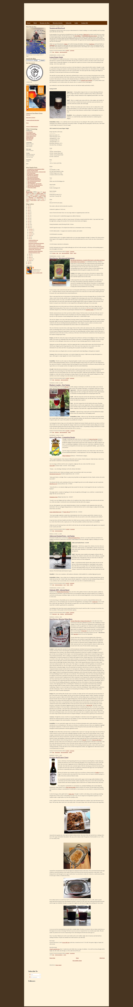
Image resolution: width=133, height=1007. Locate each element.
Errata (27, 122)
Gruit (43, 198)
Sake (38, 200)
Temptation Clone (53, 497)
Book (35, 23)
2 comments (72, 612)
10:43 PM (67, 430)
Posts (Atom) (58, 965)
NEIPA (36, 194)
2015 (29, 218)
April (30, 255)
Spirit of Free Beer (93, 439)
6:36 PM (67, 953)
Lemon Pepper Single (33, 241)
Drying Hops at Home (32, 187)
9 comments (72, 529)
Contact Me (84, 23)
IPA (27, 194)
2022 (29, 208)
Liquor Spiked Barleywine (55, 512)
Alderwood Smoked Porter (74, 537)
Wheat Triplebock (66, 455)
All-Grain (53, 253)
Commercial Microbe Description (32, 120)
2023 (29, 207)
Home (28, 23)
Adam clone (71, 794)
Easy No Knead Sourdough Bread (34, 180)
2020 (29, 210)
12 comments (72, 953)
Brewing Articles (58, 23)
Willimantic (52, 45)
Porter (40, 196)
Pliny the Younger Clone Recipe (34, 186)
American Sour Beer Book (31, 198)
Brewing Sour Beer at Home (32, 170)
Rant (39, 198)
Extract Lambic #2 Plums (31, 135)
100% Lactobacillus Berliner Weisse (34, 179)
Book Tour (28, 114)
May (30, 254)
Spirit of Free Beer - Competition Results (36, 246)
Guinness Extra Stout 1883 (31, 134)
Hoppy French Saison (31, 173)
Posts (31, 974)
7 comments (72, 251)
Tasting (75, 253)
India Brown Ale (53, 483)
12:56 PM (67, 529)
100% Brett (35, 196)
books (90, 309)
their (76, 634)
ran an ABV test (65, 942)
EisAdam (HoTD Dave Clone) (34, 252)
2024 (29, 205)
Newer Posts (52, 958)
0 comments (72, 378)
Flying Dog (84, 630)
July (30, 237)
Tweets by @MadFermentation (32, 126)
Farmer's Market (33, 200)
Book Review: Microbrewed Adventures (36, 243)
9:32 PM (67, 251)
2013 (29, 221)
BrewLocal (86, 34)
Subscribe (68, 23)
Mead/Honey (31, 197)
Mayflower (91, 44)
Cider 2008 (52, 465)
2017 (29, 215)
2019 (29, 212)
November (31, 230)
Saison (31, 194)
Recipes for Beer (45, 23)
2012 (29, 222)
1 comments (72, 50)
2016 (29, 216)
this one (67, 386)
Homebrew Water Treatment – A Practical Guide (36, 171)
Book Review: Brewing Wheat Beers (36, 251)
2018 (29, 213)
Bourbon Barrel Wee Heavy (63, 591)
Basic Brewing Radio (71, 787)
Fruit (38, 192)
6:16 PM (67, 378)
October (30, 232)
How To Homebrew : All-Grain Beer (35, 183)
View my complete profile (37, 272)
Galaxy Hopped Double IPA (32, 177)
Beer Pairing (43, 200)
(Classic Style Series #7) (81, 621)
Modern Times (40, 193)
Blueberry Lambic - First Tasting (35, 244)
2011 (29, 224)
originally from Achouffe (86, 80)
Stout (32, 193)
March (30, 257)
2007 (29, 263)
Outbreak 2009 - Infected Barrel (35, 249)
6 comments (72, 750)
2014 (29, 219)
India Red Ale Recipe (32, 182)
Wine (45, 196)
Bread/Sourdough (40, 197)
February (30, 258)
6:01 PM (67, 583)
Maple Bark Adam (29, 138)
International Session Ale (55, 473)
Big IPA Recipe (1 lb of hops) (32, 174)
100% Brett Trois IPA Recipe (32, 175)
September (31, 233)
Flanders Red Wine (30, 137)
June (30, 238)
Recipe (71, 253)
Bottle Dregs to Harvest (30, 117)
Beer (53, 52)
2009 (29, 227)
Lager (29, 196)
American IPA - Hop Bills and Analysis (35, 184)
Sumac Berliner (29, 139)
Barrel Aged (54, 614)
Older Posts (102, 958)
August (30, 235)
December (31, 229)
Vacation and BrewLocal (33, 240)
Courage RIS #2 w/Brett (30, 133)
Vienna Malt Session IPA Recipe (33, 178)
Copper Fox (95, 601)
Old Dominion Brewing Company (89, 35)
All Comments (33, 977)
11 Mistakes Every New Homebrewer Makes (35, 169)
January (30, 260)
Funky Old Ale (66, 512)
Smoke (68, 584)
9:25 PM (67, 612)
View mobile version (77, 960)
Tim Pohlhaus (78, 35)
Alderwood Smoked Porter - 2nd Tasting (36, 247)
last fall (89, 705)
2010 (29, 226)
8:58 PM (67, 50)
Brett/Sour (29, 192)
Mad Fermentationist (63, 52)
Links (76, 23)
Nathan (65, 44)
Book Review (43, 194)
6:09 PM (67, 750)
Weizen (27, 200)
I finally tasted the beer (55, 949)
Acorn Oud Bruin (29, 131)
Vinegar (27, 201)
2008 (29, 262)
